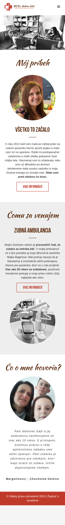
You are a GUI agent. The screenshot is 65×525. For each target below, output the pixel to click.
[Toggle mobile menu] (58, 6)
